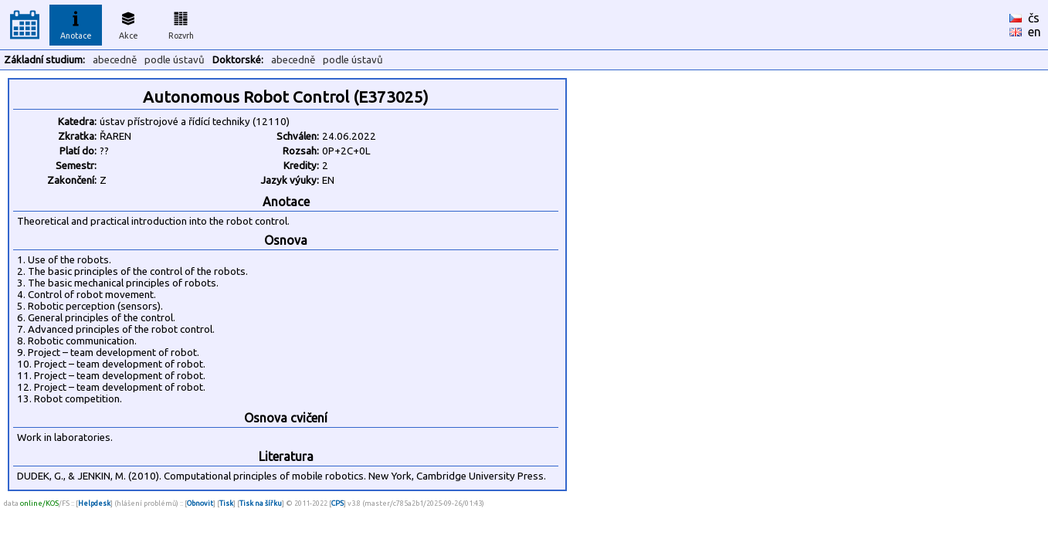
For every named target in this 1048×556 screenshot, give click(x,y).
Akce (128, 23)
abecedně (115, 60)
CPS (337, 503)
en (1034, 32)
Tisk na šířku (260, 503)
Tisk (226, 503)
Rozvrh (181, 23)
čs (1034, 18)
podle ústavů (174, 60)
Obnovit (200, 503)
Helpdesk (94, 503)
